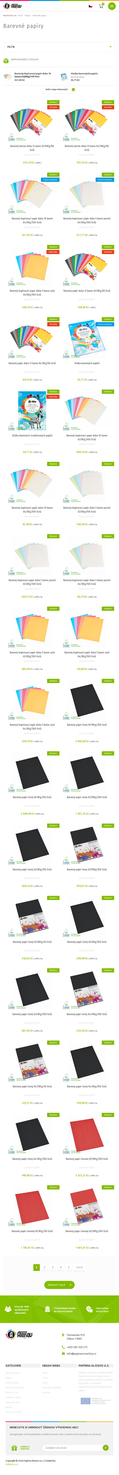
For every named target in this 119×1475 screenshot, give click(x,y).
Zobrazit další (61, 1286)
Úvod (20, 15)
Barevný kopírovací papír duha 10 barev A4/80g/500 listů (33, 74)
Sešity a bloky (12, 1383)
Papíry (27, 15)
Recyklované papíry (15, 1388)
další (79, 1268)
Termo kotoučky (13, 1413)
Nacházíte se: (10, 15)
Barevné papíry (39, 15)
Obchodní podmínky (51, 1388)
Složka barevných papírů (84, 73)
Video (45, 1383)
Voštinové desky (13, 1398)
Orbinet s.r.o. (12, 1465)
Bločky (9, 1408)
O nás (44, 1379)
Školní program (13, 1374)
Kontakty (46, 1393)
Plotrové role (12, 1393)
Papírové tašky (13, 1403)
